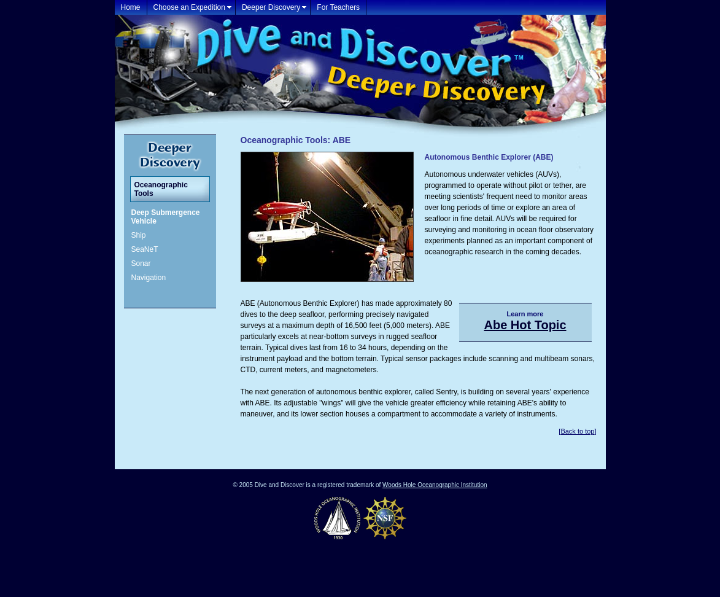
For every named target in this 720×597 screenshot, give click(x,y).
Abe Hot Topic (525, 325)
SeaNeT (144, 249)
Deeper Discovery (271, 7)
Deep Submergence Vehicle (165, 216)
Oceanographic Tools (161, 189)
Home (131, 7)
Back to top (577, 431)
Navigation (148, 277)
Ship (138, 235)
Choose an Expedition (189, 7)
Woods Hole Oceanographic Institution (434, 485)
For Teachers (338, 7)
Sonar (141, 263)
